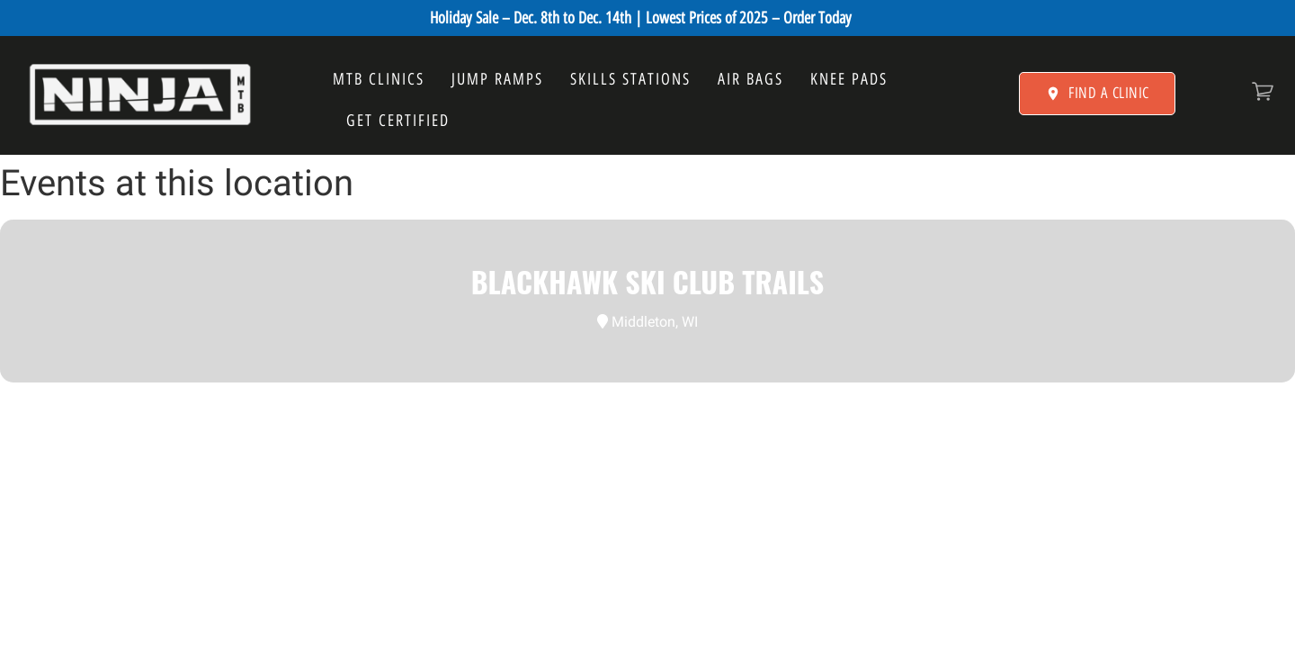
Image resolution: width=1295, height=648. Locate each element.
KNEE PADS (849, 79)
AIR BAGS (750, 79)
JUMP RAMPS (497, 79)
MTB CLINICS (378, 79)
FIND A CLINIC (1097, 93)
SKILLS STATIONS (630, 79)
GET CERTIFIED (398, 120)
